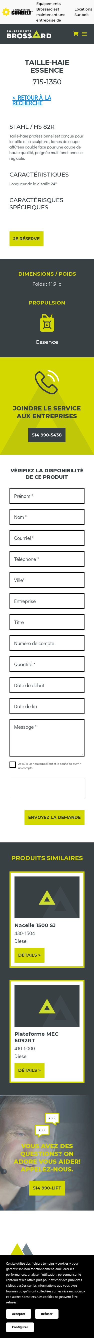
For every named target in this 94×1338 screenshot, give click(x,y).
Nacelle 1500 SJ (35, 925)
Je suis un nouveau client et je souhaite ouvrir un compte (45, 766)
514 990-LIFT (47, 1188)
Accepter (18, 1314)
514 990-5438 (47, 434)
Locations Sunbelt (83, 12)
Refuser (46, 1314)
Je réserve (26, 238)
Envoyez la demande (54, 817)
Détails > (29, 955)
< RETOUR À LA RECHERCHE (31, 100)
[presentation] (47, 788)
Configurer (20, 1327)
